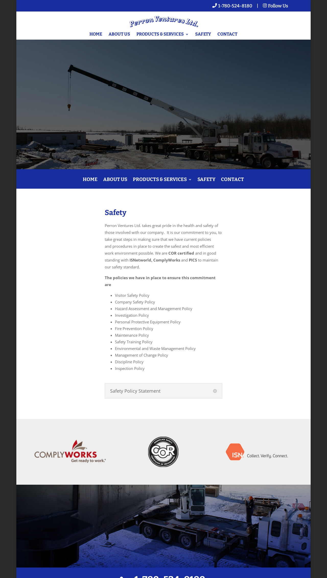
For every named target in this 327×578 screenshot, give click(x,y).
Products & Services (160, 34)
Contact (227, 34)
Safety (203, 34)
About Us (119, 34)
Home (95, 34)
